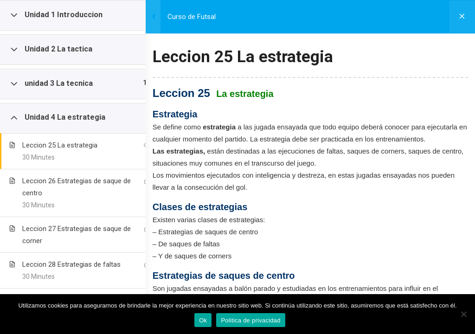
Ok (203, 320)
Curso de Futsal (208, 17)
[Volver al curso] (461, 16)
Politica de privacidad (250, 320)
